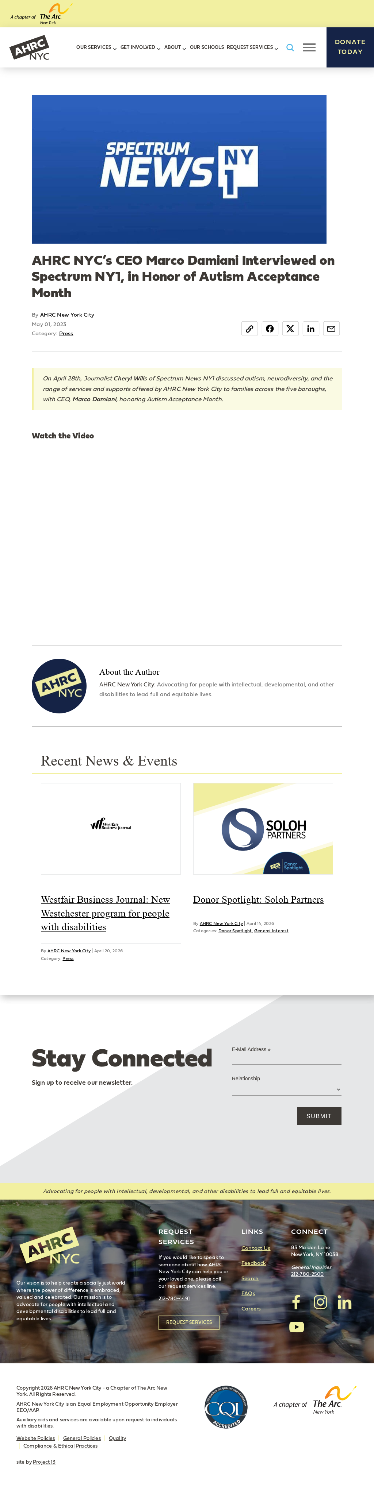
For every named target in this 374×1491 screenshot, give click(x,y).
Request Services (250, 47)
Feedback (253, 1263)
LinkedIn (311, 328)
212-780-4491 (174, 1298)
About (172, 47)
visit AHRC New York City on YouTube (297, 1326)
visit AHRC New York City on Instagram (320, 1302)
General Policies (82, 1438)
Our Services (93, 47)
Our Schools (207, 47)
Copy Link (249, 328)
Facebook (270, 328)
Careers (251, 1309)
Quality (117, 1438)
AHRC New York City (29, 47)
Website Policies (35, 1438)
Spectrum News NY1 (185, 378)
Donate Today (350, 47)
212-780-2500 (307, 1274)
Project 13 (44, 1462)
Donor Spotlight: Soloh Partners (258, 899)
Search (250, 1278)
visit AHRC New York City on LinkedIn (344, 1302)
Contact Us (255, 1248)
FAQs (248, 1293)
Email (331, 328)
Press (66, 333)
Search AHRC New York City (290, 47)
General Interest (271, 931)
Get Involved (138, 47)
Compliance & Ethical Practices (60, 1446)
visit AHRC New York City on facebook (297, 1302)
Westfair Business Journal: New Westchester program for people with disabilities (105, 913)
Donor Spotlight (235, 931)
